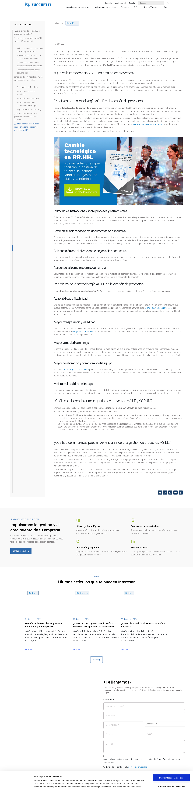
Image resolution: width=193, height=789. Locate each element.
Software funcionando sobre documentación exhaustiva (29, 57)
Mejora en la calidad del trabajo (29, 109)
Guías (136, 7)
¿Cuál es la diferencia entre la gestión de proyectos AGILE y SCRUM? (25, 116)
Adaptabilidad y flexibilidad (27, 87)
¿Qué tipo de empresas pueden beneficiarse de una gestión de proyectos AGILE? (26, 127)
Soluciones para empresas (77, 7)
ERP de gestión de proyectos (158, 308)
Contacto (108, 3)
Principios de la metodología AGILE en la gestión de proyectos (28, 39)
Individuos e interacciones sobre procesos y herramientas (30, 49)
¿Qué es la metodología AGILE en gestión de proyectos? (27, 32)
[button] (160, 492)
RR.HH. (75, 23)
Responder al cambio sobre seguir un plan (28, 71)
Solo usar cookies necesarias (171, 770)
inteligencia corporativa (82, 331)
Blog (165, 7)
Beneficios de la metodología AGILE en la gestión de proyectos (28, 78)
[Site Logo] (38, 5)
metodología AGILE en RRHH (75, 369)
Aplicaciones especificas (105, 7)
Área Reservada (121, 3)
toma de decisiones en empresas (148, 124)
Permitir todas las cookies (171, 761)
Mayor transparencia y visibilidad (26, 92)
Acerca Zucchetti (151, 7)
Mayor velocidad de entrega (28, 98)
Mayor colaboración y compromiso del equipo (27, 104)
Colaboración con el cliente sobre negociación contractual (29, 64)
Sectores (125, 7)
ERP (35, 593)
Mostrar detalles (139, 784)
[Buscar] (166, 3)
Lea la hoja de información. (55, 773)
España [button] (132, 3)
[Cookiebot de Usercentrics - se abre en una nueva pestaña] (16, 784)
